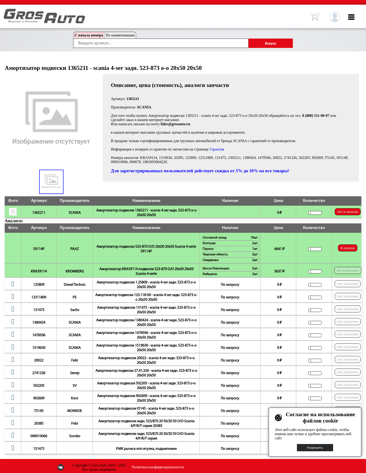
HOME (7, 11)
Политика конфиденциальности (158, 467)
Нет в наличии (347, 212)
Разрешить (315, 447)
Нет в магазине (348, 270)
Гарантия (217, 149)
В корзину (348, 248)
